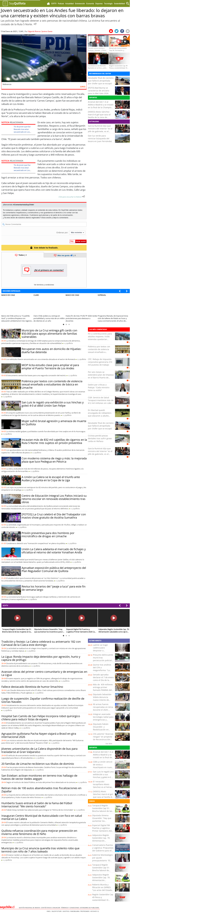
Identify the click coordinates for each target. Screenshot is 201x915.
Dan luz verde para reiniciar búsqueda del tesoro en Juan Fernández (100, 138)
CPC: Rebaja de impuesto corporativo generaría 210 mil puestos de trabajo (100, 362)
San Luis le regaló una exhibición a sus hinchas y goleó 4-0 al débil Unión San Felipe (53, 403)
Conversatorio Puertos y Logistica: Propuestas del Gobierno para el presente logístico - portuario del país (102, 850)
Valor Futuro (57, 911)
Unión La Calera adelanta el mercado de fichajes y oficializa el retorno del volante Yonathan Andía (54, 550)
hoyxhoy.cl (95, 911)
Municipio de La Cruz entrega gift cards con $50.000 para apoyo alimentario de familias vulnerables (49, 333)
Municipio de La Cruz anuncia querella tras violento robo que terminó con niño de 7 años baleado (40, 849)
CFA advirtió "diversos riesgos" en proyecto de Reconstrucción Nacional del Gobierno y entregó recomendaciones (103, 741)
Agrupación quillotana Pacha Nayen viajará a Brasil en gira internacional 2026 (38, 735)
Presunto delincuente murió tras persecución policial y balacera (103, 658)
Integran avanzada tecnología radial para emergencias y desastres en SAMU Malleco (103, 720)
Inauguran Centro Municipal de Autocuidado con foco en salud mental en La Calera (41, 817)
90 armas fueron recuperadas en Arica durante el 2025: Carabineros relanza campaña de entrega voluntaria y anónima (103, 711)
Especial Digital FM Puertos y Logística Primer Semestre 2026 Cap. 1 (102, 829)
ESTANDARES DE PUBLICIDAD (90, 908)
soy (68, 343)
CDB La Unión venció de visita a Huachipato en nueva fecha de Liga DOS (103, 765)
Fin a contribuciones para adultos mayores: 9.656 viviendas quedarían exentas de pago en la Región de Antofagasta (100, 339)
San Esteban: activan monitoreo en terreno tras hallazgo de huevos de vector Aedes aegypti (39, 777)
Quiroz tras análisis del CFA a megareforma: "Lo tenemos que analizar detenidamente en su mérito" (103, 671)
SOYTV (5, 605)
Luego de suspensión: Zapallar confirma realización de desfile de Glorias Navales (42, 700)
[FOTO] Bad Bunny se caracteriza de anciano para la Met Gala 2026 (98, 90)
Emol (49, 911)
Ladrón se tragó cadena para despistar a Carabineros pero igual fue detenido (101, 650)
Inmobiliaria (75, 911)
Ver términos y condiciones (44, 285)
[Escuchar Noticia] (35, 24)
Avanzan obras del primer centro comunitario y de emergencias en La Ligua (44, 673)
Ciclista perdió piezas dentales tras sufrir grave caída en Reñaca (100, 438)
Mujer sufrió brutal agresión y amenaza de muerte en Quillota (54, 422)
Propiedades (85, 911)
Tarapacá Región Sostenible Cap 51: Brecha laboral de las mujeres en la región (102, 809)
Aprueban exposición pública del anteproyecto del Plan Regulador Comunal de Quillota (54, 569)
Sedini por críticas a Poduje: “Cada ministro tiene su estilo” (98, 387)
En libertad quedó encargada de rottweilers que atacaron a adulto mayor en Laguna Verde (99, 414)
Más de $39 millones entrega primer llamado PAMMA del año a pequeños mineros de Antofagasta (103, 691)
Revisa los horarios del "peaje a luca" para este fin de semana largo (53, 588)
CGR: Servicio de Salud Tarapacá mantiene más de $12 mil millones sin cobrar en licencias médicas (100, 401)
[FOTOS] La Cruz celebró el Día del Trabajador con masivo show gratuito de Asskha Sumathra (54, 515)
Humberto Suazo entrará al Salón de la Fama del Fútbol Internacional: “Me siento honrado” (36, 804)
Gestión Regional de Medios (30, 908)
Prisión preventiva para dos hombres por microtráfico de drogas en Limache (48, 534)
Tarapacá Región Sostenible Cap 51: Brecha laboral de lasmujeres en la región (101, 870)
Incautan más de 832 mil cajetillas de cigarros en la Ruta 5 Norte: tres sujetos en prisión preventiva (54, 441)
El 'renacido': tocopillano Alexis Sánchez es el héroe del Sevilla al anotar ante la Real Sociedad (103, 787)
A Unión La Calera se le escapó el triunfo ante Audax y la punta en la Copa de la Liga (51, 478)
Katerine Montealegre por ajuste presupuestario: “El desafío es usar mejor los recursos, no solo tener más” (102, 862)
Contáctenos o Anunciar (51, 908)
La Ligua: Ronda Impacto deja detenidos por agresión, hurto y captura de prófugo (40, 658)
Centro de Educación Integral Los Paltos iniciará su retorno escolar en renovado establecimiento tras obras (54, 499)
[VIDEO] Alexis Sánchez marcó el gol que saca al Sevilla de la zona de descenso (99, 115)
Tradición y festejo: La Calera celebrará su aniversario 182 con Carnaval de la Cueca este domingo (41, 643)
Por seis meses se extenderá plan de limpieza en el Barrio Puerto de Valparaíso (101, 376)
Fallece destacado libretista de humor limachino (32, 687)
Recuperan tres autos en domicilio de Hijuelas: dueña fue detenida (51, 350)
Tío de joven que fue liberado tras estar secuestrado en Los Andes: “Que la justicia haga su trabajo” (23, 131)
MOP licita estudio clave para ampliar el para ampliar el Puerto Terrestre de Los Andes (50, 366)
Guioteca (66, 911)
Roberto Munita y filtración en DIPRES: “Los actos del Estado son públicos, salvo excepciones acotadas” (102, 890)
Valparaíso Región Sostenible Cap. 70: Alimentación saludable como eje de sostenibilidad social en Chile (102, 842)
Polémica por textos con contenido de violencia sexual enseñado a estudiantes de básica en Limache (52, 384)
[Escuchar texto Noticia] (83, 196)
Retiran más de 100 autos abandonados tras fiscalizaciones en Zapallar (41, 789)
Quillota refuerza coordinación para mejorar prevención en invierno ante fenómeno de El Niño (39, 832)
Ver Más (109, 743)
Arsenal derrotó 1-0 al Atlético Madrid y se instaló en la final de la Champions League (100, 106)
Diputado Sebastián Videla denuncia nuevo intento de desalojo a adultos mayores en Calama (102, 700)
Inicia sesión (46, 218)
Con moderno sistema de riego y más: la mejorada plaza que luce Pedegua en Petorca (54, 459)
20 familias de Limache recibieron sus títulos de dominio (37, 764)
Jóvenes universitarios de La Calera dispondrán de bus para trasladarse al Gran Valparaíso (39, 750)
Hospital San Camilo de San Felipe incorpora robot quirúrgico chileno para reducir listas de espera (40, 717)
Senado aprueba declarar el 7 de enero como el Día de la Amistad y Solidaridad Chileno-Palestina (103, 680)
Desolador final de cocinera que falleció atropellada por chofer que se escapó (100, 81)
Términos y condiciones (70, 908)
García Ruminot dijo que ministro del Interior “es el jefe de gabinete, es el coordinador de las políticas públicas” (100, 131)
